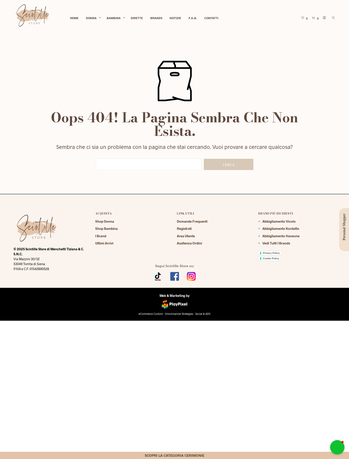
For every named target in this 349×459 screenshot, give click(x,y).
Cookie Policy (271, 258)
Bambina (114, 18)
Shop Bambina (106, 228)
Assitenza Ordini (189, 243)
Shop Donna (104, 221)
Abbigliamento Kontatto (280, 228)
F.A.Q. (193, 18)
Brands (156, 18)
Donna (91, 18)
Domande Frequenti (192, 221)
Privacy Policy (271, 253)
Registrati (184, 228)
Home (74, 18)
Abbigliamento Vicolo (279, 221)
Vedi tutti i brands (276, 243)
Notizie (175, 18)
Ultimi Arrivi (104, 243)
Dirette (137, 18)
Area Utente (186, 236)
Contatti (211, 18)
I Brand (100, 236)
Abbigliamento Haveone (280, 236)
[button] (337, 447)
